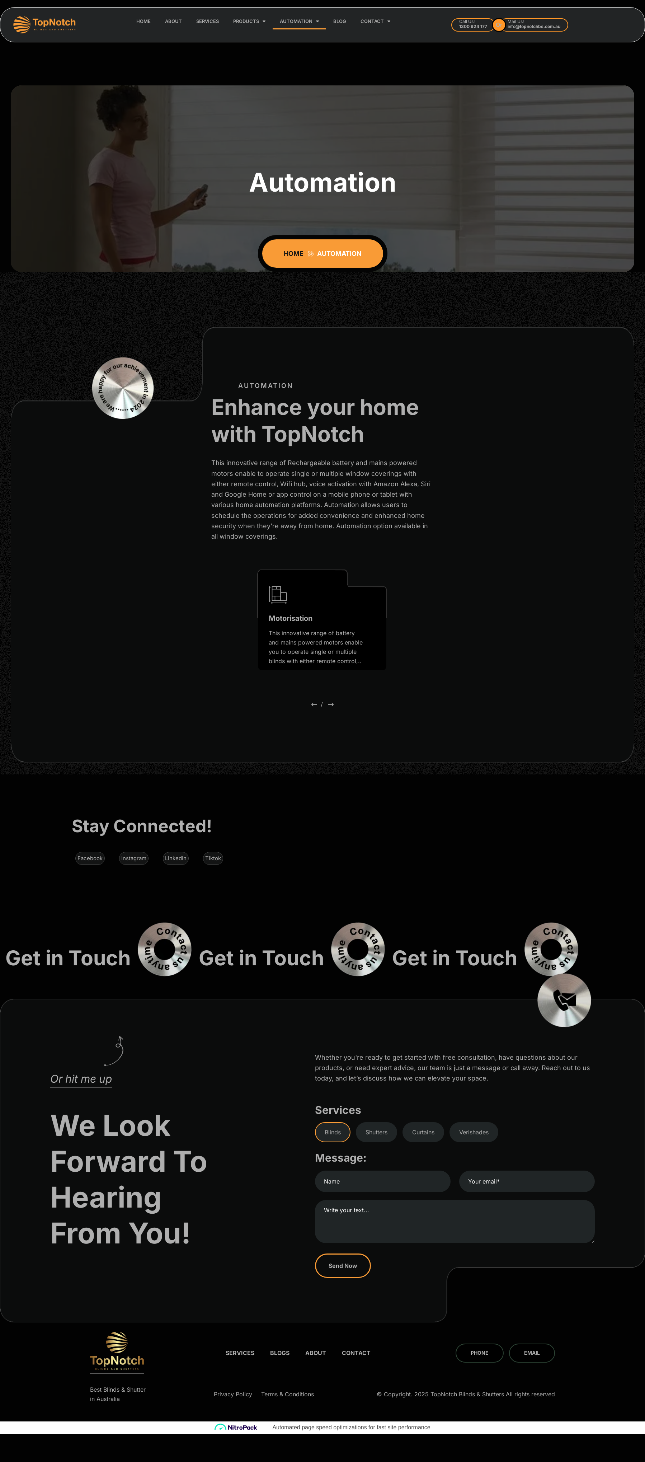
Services (207, 21)
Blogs (279, 1352)
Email (532, 1353)
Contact (375, 21)
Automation (299, 21)
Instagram (133, 858)
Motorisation (290, 618)
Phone (480, 1353)
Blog (339, 21)
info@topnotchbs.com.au (534, 26)
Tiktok (213, 858)
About (173, 21)
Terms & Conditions (287, 1394)
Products (249, 21)
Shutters (376, 1132)
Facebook (90, 858)
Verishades (474, 1132)
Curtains (423, 1132)
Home (143, 21)
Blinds (333, 1132)
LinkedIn (176, 858)
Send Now (344, 1265)
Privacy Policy (233, 1394)
